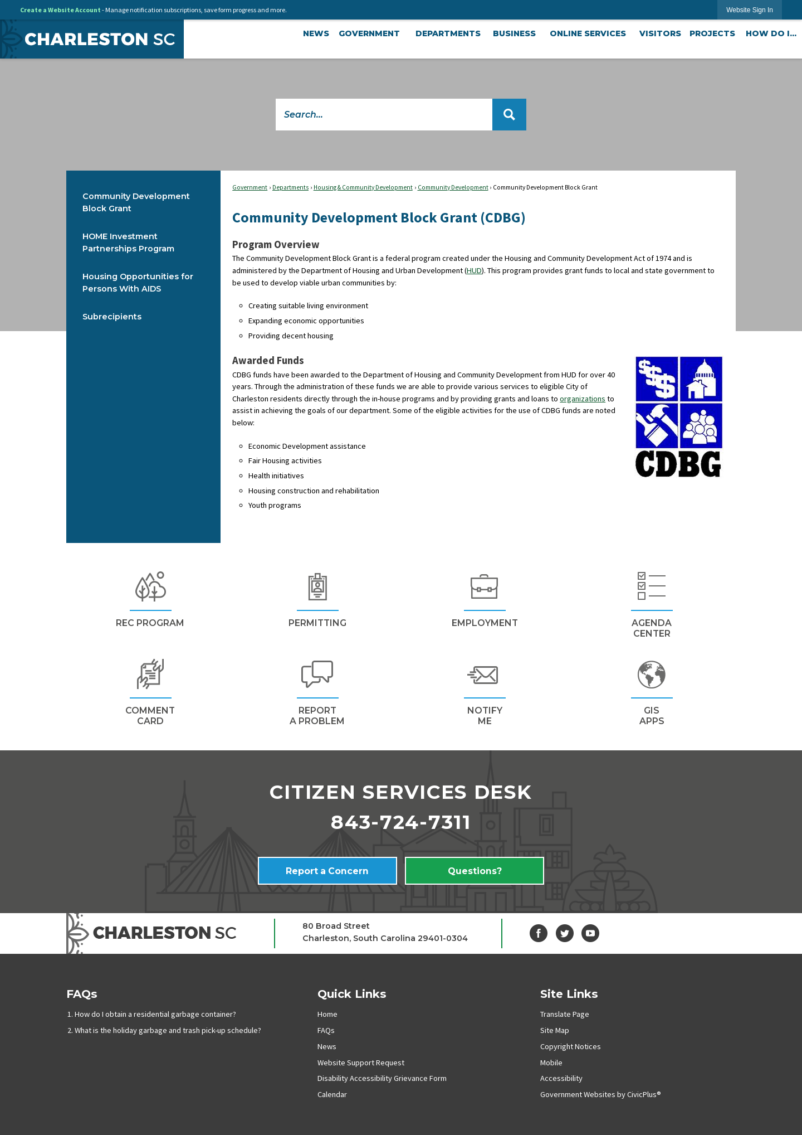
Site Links (569, 994)
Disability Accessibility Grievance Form (382, 1078)
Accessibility (561, 1078)
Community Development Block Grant (136, 202)
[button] (509, 114)
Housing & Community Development (363, 187)
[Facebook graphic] (538, 933)
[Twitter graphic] (565, 933)
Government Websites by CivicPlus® (600, 1094)
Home (327, 1014)
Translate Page (564, 1014)
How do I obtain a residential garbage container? (155, 1014)
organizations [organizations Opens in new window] (582, 399)
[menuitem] (316, 34)
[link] (749, 10)
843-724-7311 (401, 822)
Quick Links (352, 994)
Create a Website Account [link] (60, 10)
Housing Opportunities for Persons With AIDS (137, 282)
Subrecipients (111, 317)
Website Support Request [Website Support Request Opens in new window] (360, 1063)
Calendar (332, 1094)
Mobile (551, 1063)
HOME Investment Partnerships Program (128, 242)
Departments (290, 187)
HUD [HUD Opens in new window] (474, 270)
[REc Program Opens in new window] (149, 598)
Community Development (453, 187)
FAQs (81, 994)
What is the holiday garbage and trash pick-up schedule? (168, 1030)
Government (249, 187)
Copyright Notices (570, 1046)
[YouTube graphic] (590, 933)
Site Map (554, 1030)
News (326, 1046)
